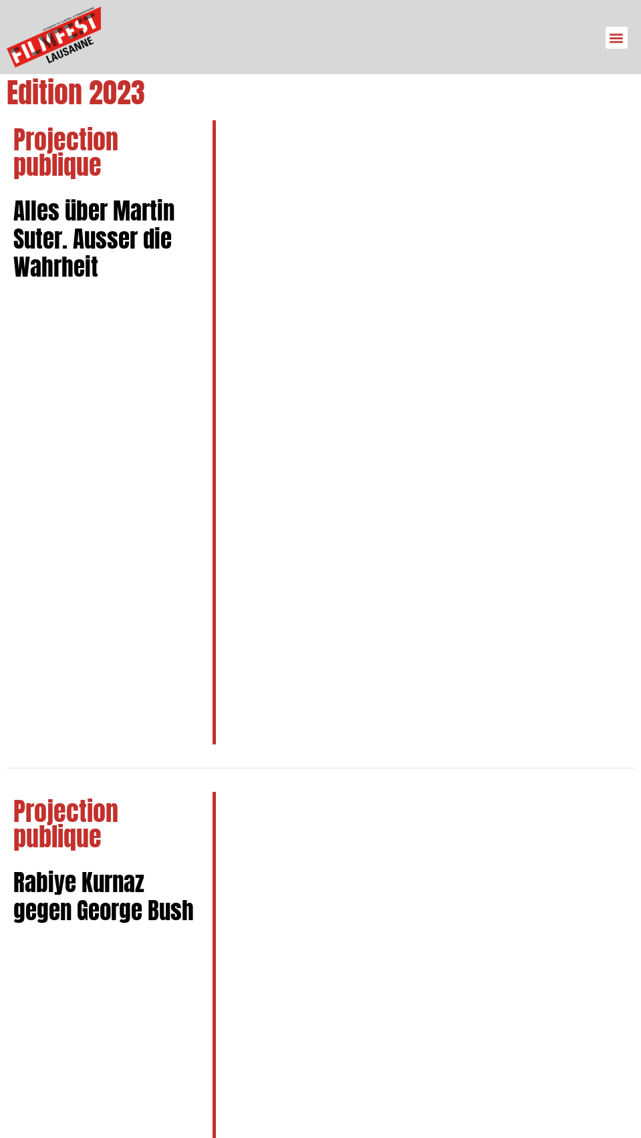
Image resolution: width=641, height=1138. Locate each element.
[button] (617, 38)
